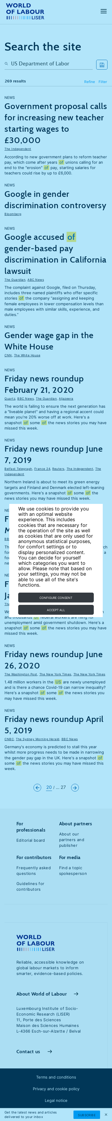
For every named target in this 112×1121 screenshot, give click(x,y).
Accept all (56, 610)
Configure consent (55, 597)
